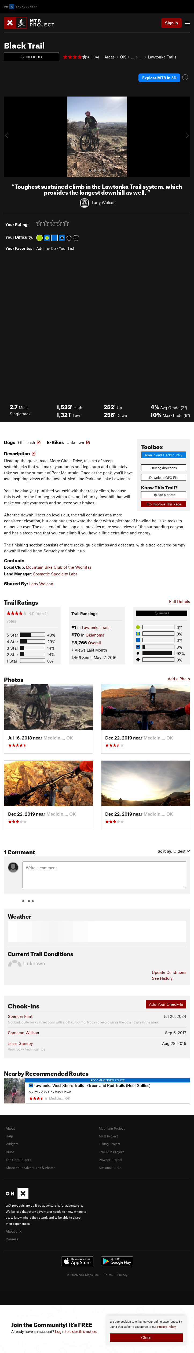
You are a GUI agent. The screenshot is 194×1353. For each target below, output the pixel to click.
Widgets (12, 1144)
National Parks (110, 1168)
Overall (94, 642)
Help (9, 1136)
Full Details (179, 601)
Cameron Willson (23, 1032)
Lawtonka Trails (162, 56)
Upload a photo (163, 495)
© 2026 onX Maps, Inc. (83, 1275)
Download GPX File (163, 477)
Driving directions (164, 468)
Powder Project (110, 1160)
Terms (108, 1275)
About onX (14, 1231)
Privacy (122, 1275)
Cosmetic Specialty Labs (55, 573)
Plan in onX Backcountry (163, 455)
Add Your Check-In (166, 1004)
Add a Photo (179, 678)
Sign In (171, 22)
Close (146, 1337)
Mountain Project (112, 1128)
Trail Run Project (111, 1152)
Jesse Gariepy (20, 1043)
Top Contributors (18, 1160)
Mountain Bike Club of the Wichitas (58, 567)
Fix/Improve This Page (164, 504)
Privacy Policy (166, 1327)
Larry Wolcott (104, 202)
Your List (66, 248)
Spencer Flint (20, 1016)
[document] (146, 1330)
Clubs (10, 1152)
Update (169, 972)
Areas (109, 56)
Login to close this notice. (76, 1331)
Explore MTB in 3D (159, 77)
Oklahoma (95, 635)
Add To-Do (46, 248)
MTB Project (108, 1136)
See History (162, 978)
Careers (12, 1239)
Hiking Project (109, 1144)
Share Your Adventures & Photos (30, 1168)
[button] (9, 137)
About (10, 1128)
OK (123, 56)
